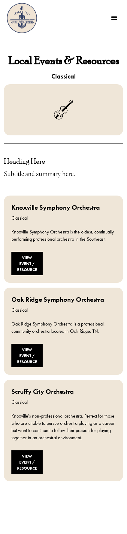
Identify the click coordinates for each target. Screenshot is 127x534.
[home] (20, 18)
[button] (114, 18)
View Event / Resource (27, 263)
